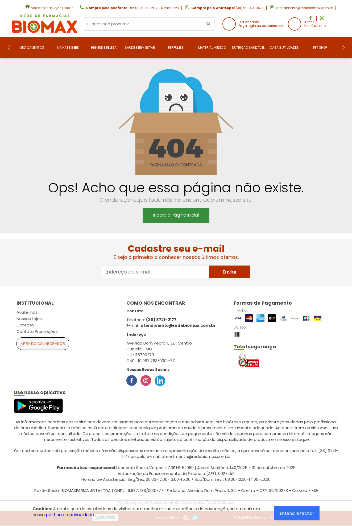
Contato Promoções (37, 331)
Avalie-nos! (27, 312)
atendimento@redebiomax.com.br (304, 8)
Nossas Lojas (29, 318)
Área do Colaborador (43, 344)
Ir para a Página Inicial (176, 215)
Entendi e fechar (297, 513)
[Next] (343, 47)
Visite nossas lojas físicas (52, 8)
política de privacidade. (70, 515)
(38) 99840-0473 (250, 8)
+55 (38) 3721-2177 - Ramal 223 (153, 8)
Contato (25, 325)
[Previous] (9, 47)
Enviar (230, 271)
